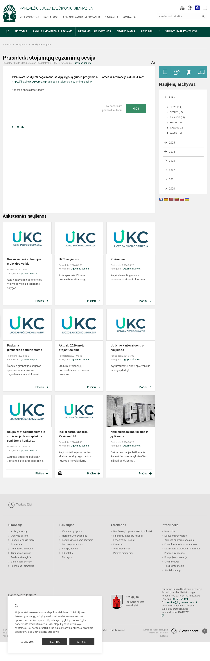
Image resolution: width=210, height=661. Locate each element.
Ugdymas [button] (21, 31)
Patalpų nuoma (70, 548)
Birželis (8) (176, 107)
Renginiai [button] (147, 31)
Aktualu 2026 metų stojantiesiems (72, 348)
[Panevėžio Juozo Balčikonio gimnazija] (9, 12)
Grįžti (20, 127)
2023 (172, 161)
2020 (172, 188)
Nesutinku (54, 641)
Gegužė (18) (176, 112)
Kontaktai (129, 17)
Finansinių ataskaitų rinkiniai (128, 535)
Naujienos (21, 44)
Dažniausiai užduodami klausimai (182, 548)
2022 (172, 170)
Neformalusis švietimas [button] (94, 31)
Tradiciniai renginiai (21, 557)
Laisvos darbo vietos (175, 535)
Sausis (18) (176, 133)
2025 (172, 142)
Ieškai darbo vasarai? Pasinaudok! (73, 434)
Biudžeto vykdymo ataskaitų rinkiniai (132, 531)
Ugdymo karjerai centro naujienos (127, 348)
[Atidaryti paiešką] (203, 16)
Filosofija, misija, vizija (23, 540)
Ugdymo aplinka (19, 535)
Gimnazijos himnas (21, 553)
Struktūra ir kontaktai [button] (181, 31)
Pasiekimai (16, 544)
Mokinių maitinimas (72, 544)
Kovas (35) (176, 122)
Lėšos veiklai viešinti (124, 540)
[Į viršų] (204, 631)
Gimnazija (111, 17)
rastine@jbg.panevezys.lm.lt (182, 602)
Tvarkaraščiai (20, 505)
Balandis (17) (177, 117)
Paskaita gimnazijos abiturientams (24, 348)
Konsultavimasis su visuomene (180, 544)
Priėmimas (118, 259)
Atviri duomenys (173, 570)
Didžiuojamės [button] (126, 31)
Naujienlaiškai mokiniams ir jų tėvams (129, 434)
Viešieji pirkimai (121, 548)
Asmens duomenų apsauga (179, 540)
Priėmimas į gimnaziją (22, 565)
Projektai (118, 544)
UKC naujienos (69, 259)
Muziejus (67, 557)
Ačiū (136, 109)
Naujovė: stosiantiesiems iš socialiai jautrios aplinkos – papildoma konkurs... (26, 436)
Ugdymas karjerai (41, 44)
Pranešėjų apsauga (174, 553)
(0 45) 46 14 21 (180, 599)
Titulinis (7, 44)
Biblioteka (67, 553)
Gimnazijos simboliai (22, 548)
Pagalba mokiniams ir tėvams (77, 540)
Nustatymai (27, 641)
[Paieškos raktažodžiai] (181, 16)
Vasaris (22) (177, 127)
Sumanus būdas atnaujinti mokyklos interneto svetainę (155, 633)
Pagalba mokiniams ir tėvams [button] (53, 31)
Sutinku (81, 641)
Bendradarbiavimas (21, 561)
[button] (182, 8)
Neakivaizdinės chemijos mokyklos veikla (24, 261)
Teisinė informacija (174, 565)
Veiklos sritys (29, 17)
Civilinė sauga (171, 561)
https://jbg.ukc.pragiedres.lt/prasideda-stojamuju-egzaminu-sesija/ (52, 81)
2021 (172, 179)
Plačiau (39, 300)
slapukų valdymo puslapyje (43, 631)
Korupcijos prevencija (175, 557)
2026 (172, 97)
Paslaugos (51, 17)
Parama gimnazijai (123, 553)
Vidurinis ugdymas (72, 531)
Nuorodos (169, 531)
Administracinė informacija (81, 17)
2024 (172, 151)
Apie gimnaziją (19, 531)
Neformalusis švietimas (74, 535)
